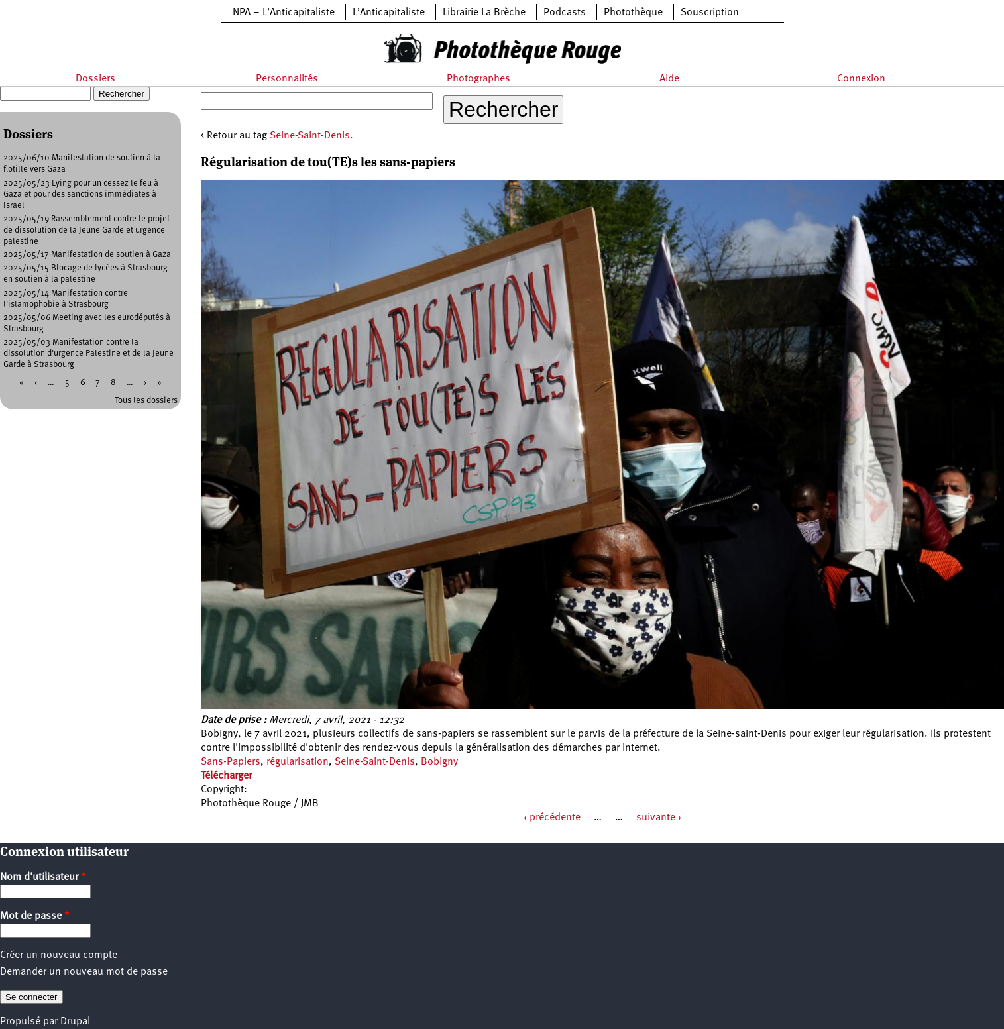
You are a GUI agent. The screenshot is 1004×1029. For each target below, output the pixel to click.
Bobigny (439, 762)
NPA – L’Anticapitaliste (284, 12)
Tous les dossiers (146, 400)
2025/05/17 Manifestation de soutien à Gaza (87, 254)
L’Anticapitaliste (389, 12)
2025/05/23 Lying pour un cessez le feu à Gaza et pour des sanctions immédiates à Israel (80, 194)
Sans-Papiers (230, 762)
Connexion (861, 79)
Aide (669, 79)
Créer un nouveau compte (58, 955)
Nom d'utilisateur (43, 877)
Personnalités (287, 79)
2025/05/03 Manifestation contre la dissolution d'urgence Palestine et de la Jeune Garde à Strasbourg (88, 353)
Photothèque (633, 12)
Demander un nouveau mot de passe (84, 972)
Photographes (478, 79)
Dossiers (95, 79)
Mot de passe (35, 916)
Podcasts (564, 12)
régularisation (297, 762)
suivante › (658, 817)
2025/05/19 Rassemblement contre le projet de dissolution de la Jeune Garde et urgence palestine (86, 230)
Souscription (710, 12)
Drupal (75, 1021)
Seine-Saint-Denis (375, 762)
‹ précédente (552, 817)
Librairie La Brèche (484, 12)
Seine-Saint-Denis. (311, 136)
